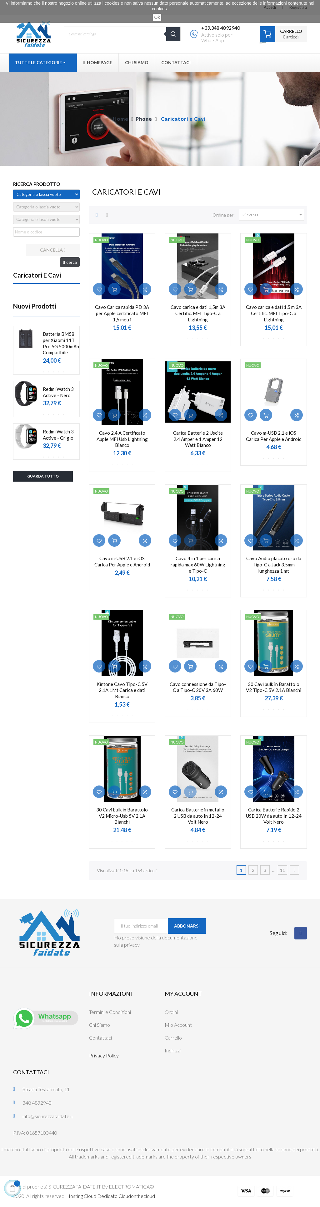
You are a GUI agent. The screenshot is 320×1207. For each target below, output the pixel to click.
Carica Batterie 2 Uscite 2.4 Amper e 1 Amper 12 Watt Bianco (198, 439)
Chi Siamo (99, 1025)
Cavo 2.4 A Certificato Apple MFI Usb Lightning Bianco (122, 439)
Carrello (173, 1038)
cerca (70, 262)
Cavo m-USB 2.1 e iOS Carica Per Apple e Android (274, 436)
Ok (157, 17)
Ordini (171, 1012)
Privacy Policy (104, 1055)
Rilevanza (273, 215)
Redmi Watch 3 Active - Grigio (58, 435)
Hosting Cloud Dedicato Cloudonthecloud (110, 1196)
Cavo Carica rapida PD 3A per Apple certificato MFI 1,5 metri (122, 313)
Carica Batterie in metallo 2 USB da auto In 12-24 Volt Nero (197, 816)
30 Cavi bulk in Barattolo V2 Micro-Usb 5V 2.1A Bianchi (122, 816)
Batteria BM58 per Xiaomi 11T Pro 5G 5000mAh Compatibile (61, 343)
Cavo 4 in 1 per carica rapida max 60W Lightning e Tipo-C (198, 564)
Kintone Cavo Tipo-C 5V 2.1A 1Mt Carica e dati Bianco (122, 690)
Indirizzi (173, 1050)
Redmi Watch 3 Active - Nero (58, 392)
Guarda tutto (43, 476)
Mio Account (178, 1025)
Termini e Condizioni (110, 1012)
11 (282, 870)
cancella (52, 250)
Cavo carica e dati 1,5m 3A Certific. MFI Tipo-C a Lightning (198, 313)
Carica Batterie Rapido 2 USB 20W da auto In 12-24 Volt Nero (274, 816)
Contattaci (100, 1038)
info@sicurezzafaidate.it (47, 1116)
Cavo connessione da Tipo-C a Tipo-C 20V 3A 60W (198, 687)
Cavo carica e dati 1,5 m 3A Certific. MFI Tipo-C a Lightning (274, 313)
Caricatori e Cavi (37, 275)
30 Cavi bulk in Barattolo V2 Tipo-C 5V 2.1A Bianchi (273, 687)
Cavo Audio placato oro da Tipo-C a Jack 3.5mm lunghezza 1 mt (273, 564)
